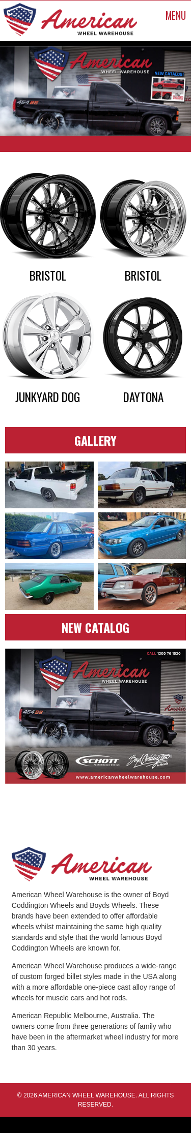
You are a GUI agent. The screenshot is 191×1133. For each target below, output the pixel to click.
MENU (176, 15)
